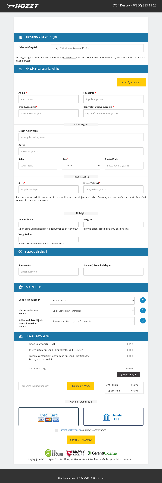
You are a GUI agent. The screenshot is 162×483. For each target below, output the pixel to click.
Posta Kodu (111, 159)
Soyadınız (89, 92)
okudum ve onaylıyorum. (82, 430)
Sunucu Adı (25, 265)
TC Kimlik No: (26, 219)
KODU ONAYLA (81, 385)
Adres (22, 144)
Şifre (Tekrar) (91, 182)
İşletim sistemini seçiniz (28, 311)
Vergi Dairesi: (26, 234)
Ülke (65, 159)
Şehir (21, 159)
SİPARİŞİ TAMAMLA (81, 439)
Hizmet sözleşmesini (70, 429)
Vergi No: (88, 219)
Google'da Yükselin (29, 299)
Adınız (23, 92)
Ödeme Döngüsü (28, 47)
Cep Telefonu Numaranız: (98, 106)
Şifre (22, 182)
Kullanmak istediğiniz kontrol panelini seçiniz (31, 323)
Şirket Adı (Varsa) (28, 130)
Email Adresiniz (28, 106)
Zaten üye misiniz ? (131, 82)
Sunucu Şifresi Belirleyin (97, 265)
